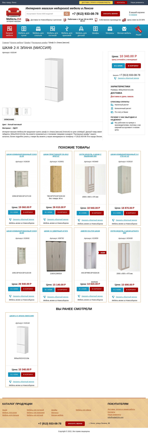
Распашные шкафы (39, 43)
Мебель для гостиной (52, 30)
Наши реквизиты (137, 2)
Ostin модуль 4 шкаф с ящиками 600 (90, 155)
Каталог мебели (9, 30)
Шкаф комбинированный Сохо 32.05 (21, 232)
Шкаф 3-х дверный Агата (56, 231)
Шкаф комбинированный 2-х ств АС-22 (124, 155)
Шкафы (95, 29)
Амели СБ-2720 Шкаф (90, 231)
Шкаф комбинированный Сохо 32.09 (21, 155)
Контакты (121, 2)
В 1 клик (118, 66)
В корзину (133, 66)
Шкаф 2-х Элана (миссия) (22, 316)
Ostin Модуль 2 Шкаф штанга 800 (125, 232)
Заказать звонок (110, 14)
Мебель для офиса (83, 410)
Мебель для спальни (38, 30)
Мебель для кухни (24, 30)
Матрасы (110, 29)
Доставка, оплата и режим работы (96, 2)
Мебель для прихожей (67, 30)
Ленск (14, 2)
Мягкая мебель (124, 29)
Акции (138, 30)
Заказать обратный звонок (128, 78)
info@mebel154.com (115, 417)
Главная (5, 43)
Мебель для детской (81, 30)
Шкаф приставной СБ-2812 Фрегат (55, 155)
